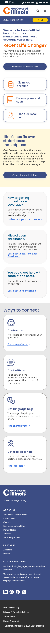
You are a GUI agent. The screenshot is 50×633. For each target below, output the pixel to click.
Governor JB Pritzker (14, 626)
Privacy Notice (9, 529)
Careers (6, 522)
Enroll (40, 20)
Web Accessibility (11, 607)
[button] (25, 66)
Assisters (7, 549)
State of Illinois (37, 626)
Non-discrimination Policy (14, 526)
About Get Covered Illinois (15, 514)
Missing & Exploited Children (16, 612)
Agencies (28, 2)
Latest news (9, 518)
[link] (5, 592)
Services (42, 2)
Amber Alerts (9, 616)
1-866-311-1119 (16, 20)
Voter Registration (11, 537)
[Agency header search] (38, 11)
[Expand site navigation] (45, 10)
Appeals (7, 533)
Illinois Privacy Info (11, 621)
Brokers (6, 553)
